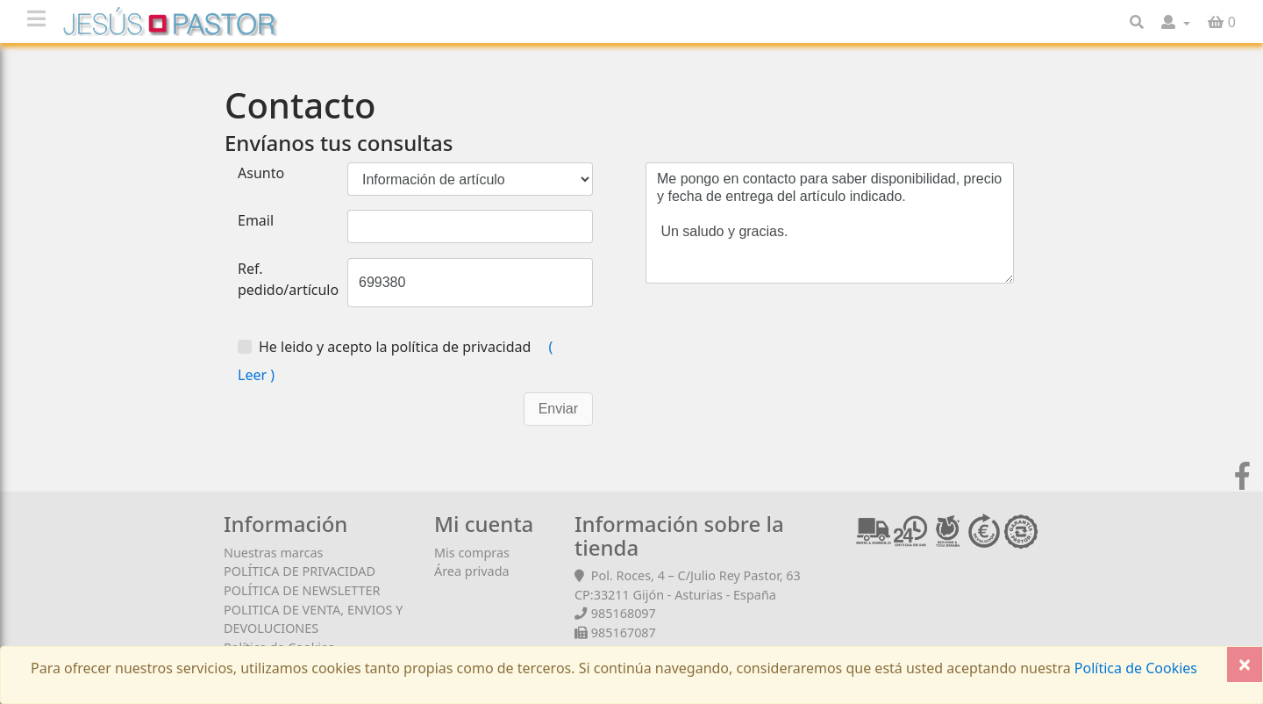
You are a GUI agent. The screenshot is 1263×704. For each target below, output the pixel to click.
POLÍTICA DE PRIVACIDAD (299, 571)
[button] (1175, 22)
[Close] (1244, 664)
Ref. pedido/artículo (288, 279)
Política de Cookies (1134, 668)
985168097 (623, 613)
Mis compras (472, 552)
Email (256, 220)
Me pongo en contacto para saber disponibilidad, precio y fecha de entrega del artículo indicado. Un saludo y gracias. (830, 223)
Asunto (261, 173)
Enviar (558, 408)
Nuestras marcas (273, 552)
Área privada (472, 571)
